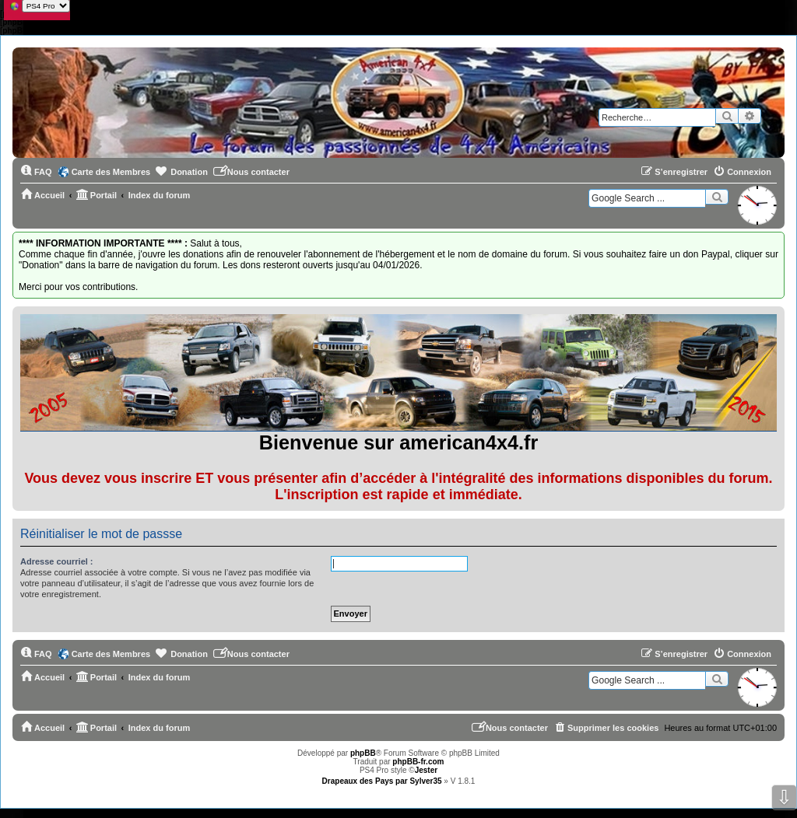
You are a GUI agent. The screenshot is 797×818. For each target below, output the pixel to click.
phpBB (363, 753)
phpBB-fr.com (418, 761)
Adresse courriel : (56, 561)
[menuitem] (36, 172)
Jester (426, 770)
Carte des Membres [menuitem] (111, 172)
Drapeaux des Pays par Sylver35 (382, 781)
